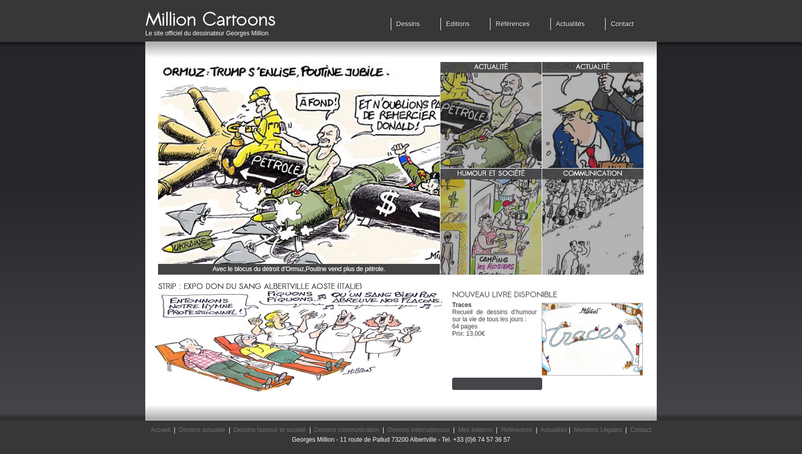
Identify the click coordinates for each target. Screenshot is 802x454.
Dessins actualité (202, 430)
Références (512, 24)
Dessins (408, 24)
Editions (458, 24)
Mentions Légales (598, 430)
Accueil (160, 430)
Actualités (570, 24)
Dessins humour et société (270, 430)
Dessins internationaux (419, 430)
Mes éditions (475, 430)
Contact (622, 24)
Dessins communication (347, 430)
